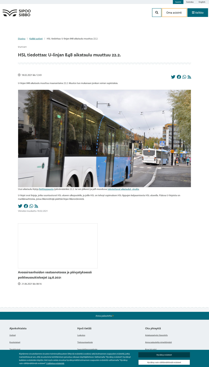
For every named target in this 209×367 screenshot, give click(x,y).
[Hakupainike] (156, 12)
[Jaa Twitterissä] (173, 77)
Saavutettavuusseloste (87, 349)
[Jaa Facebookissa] (179, 77)
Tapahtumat (14, 349)
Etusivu (21, 38)
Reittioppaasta (46, 189)
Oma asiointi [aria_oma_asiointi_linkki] (174, 12)
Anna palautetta (105, 316)
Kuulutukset (14, 342)
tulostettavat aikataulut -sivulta (123, 189)
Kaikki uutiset (36, 38)
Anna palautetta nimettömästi (158, 342)
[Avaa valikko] (197, 12)
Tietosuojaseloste (85, 342)
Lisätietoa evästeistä (55, 363)
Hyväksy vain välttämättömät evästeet (164, 362)
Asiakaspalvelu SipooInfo (156, 335)
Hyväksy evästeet (164, 354)
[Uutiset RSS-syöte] (189, 77)
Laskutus (81, 335)
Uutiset (12, 335)
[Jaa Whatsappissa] (184, 77)
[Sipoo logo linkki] (17, 15)
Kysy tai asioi (150, 349)
